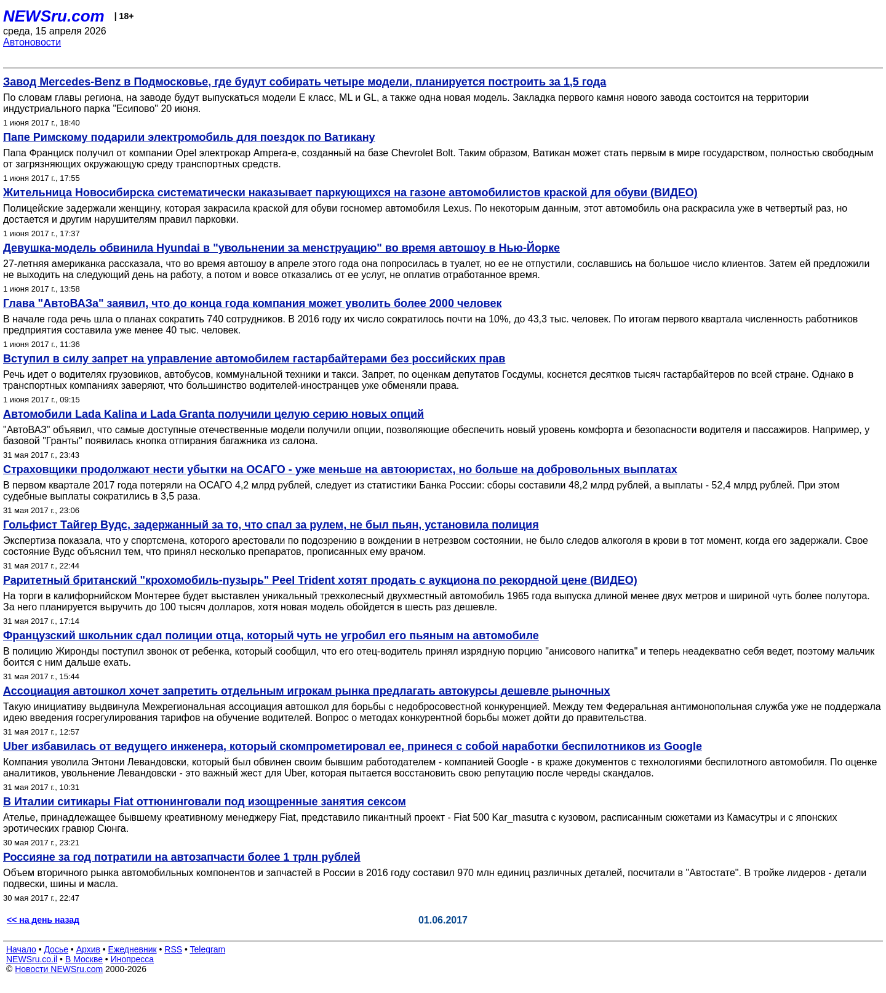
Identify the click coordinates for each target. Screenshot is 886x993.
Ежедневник (132, 949)
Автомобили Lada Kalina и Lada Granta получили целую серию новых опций (213, 414)
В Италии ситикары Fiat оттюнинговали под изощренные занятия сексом (204, 802)
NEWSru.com (54, 16)
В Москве (84, 959)
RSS (173, 949)
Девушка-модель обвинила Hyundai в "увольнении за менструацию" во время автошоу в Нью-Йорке (281, 248)
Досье (56, 949)
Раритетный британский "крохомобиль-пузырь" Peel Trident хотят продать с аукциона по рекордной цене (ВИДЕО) (320, 580)
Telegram (208, 949)
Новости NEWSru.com (59, 969)
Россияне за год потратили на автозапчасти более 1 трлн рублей (182, 857)
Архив (88, 949)
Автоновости (32, 42)
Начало (21, 949)
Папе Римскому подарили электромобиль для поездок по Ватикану (189, 137)
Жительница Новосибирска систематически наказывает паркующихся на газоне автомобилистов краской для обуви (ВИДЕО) (350, 192)
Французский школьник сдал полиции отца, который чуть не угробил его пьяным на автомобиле (271, 635)
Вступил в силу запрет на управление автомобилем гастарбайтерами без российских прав (254, 359)
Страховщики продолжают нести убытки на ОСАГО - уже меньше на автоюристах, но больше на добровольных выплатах (340, 469)
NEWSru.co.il (31, 959)
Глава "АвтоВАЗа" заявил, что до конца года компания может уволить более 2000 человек (252, 303)
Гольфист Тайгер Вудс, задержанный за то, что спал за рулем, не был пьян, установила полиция (271, 525)
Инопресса (132, 959)
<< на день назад (43, 920)
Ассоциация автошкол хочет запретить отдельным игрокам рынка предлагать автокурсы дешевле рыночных (306, 691)
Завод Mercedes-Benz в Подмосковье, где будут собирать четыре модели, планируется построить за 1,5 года (304, 82)
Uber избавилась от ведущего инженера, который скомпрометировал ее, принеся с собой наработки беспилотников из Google (352, 746)
